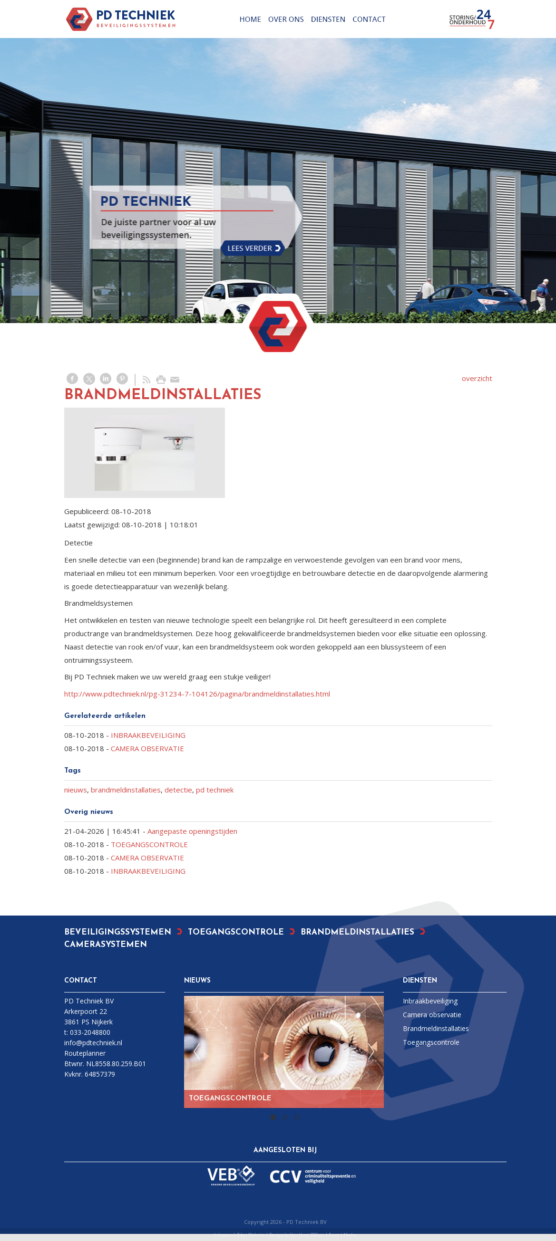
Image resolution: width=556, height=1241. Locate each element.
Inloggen (223, 1234)
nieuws (75, 789)
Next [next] (371, 1052)
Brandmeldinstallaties (436, 1028)
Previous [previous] (196, 1052)
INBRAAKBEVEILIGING (148, 735)
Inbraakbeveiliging (430, 1000)
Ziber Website (250, 1234)
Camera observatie (432, 1014)
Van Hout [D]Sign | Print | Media (323, 1234)
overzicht (477, 378)
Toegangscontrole (431, 1042)
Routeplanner (85, 1053)
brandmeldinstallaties (126, 789)
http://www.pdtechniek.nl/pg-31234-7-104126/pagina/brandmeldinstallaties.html (197, 693)
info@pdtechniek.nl (93, 1042)
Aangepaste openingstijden (192, 831)
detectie (178, 789)
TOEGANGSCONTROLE (149, 844)
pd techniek (215, 789)
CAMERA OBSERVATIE (147, 748)
